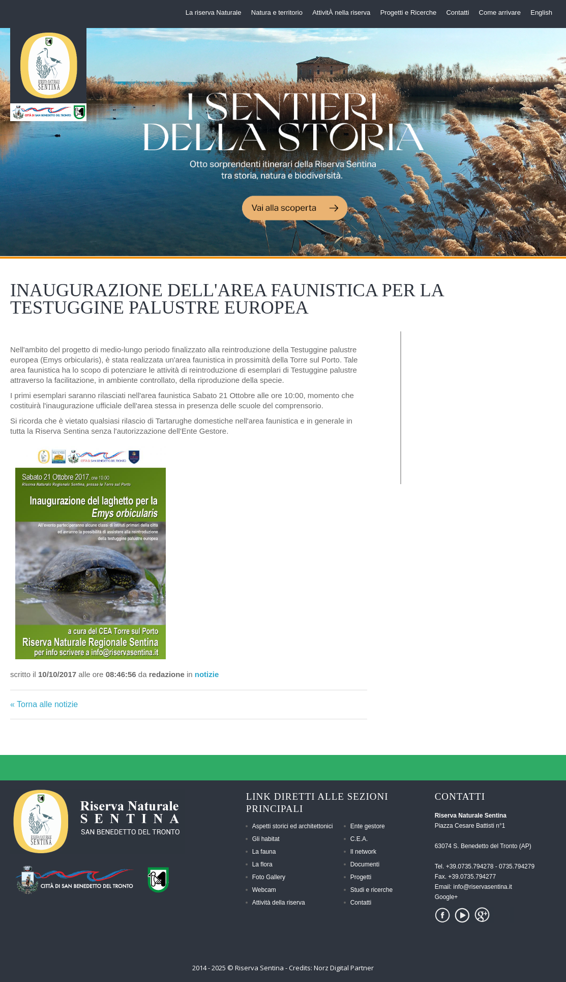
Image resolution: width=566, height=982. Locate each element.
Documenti (364, 864)
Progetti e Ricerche (408, 12)
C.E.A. (359, 839)
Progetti (360, 877)
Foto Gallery (268, 877)
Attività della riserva (278, 902)
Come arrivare (500, 12)
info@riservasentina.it (482, 886)
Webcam (264, 889)
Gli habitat (266, 839)
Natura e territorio (277, 12)
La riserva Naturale (214, 12)
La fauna (264, 851)
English (541, 12)
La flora (262, 864)
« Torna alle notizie (44, 704)
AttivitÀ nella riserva (341, 12)
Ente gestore (367, 826)
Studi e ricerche (371, 889)
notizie (207, 674)
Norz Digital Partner (344, 967)
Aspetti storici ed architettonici (292, 826)
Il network (363, 851)
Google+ (446, 897)
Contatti (457, 12)
